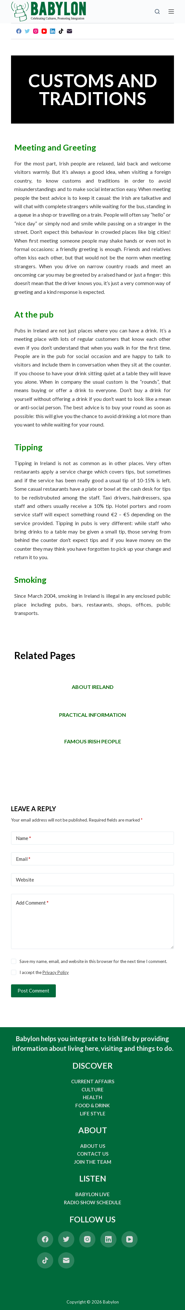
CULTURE (92, 1089)
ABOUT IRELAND (93, 687)
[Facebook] (18, 31)
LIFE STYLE (92, 1113)
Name (23, 838)
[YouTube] (44, 31)
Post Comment (33, 990)
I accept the (44, 972)
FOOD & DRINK (92, 1105)
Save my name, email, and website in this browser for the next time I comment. (93, 961)
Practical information (92, 715)
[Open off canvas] (171, 11)
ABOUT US (92, 1146)
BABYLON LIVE (92, 1194)
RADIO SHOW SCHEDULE (92, 1202)
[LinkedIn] (52, 31)
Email (23, 859)
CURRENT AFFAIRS (92, 1081)
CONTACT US (92, 1154)
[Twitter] (27, 31)
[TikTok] (61, 31)
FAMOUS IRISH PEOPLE (92, 741)
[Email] (69, 31)
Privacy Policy (56, 972)
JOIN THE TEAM (92, 1162)
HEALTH (92, 1097)
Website (25, 880)
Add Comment (32, 903)
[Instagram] (35, 31)
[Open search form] (157, 11)
